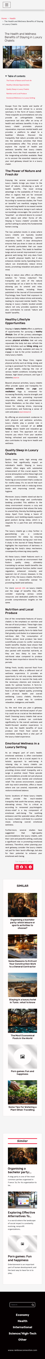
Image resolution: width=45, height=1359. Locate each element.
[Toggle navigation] (7, 5)
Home (4, 18)
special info (20, 588)
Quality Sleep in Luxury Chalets (17, 89)
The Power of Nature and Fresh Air (19, 80)
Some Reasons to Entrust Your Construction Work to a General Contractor (22, 964)
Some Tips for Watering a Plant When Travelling (22, 1108)
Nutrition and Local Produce (16, 93)
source (16, 377)
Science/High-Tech (22, 1333)
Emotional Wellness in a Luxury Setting (20, 98)
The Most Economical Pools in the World (22, 1037)
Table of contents (16, 76)
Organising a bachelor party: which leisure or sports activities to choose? (22, 923)
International (22, 1327)
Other (22, 1339)
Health (12, 18)
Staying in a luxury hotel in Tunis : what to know (22, 1001)
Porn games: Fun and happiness (22, 1072)
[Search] (22, 1304)
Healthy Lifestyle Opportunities (17, 85)
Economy (22, 1315)
